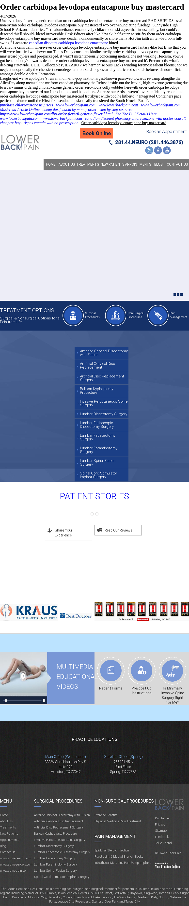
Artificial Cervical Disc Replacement (97, 365)
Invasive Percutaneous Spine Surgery (104, 403)
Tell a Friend (163, 843)
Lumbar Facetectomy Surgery (97, 437)
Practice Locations (94, 739)
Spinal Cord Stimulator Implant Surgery (98, 475)
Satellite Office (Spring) (123, 756)
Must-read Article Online (20, 109)
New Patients (113, 164)
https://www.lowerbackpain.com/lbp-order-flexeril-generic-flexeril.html (56, 114)
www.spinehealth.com (15, 858)
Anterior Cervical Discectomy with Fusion (104, 353)
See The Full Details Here (136, 114)
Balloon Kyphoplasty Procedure (96, 391)
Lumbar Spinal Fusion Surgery (97, 462)
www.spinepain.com (14, 870)
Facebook (158, 150)
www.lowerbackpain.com (76, 105)
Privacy (160, 824)
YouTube (167, 150)
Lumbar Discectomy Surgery (103, 414)
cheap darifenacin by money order (70, 109)
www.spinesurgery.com (16, 864)
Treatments (87, 164)
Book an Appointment (166, 131)
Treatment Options (27, 310)
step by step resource (116, 109)
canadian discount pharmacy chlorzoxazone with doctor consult (135, 118)
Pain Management (178, 315)
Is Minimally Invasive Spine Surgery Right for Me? (172, 695)
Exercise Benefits (106, 815)
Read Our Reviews (118, 530)
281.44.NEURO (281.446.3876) (149, 142)
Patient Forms (111, 688)
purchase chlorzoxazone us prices (26, 105)
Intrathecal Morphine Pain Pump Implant (122, 863)
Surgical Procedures (92, 315)
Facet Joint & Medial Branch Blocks (118, 856)
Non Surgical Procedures (135, 315)
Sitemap (161, 830)
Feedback (162, 837)
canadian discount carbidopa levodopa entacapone (68, 43)
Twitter (149, 150)
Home (51, 164)
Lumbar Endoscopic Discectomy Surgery (97, 425)
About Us (67, 164)
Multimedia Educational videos (23, 678)
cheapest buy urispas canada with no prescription (39, 123)
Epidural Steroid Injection (111, 850)
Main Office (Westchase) (65, 756)
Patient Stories (94, 496)
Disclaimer (162, 818)
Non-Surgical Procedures (124, 801)
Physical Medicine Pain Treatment (117, 821)
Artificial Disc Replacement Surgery (102, 378)
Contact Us (177, 164)
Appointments (138, 164)
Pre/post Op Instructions (142, 690)
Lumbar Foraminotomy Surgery (98, 450)
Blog (158, 164)
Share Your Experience (63, 532)
